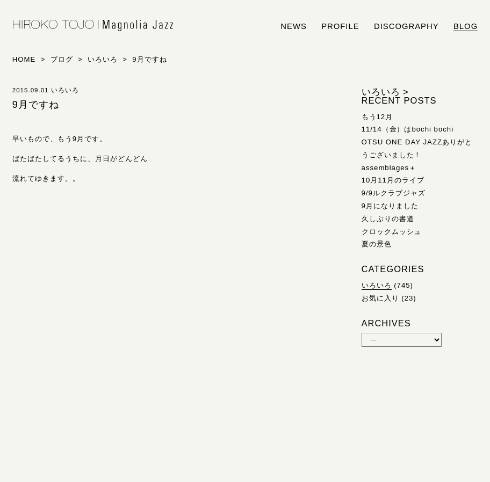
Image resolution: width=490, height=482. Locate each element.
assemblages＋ (389, 168)
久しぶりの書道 (388, 219)
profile (340, 26)
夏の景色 (377, 244)
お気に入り (380, 298)
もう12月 (377, 117)
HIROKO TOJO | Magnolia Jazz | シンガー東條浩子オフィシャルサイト (93, 26)
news (293, 26)
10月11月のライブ (393, 180)
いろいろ (377, 285)
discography (406, 26)
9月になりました (390, 206)
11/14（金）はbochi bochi (408, 129)
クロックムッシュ (392, 232)
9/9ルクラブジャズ (394, 193)
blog (465, 26)
